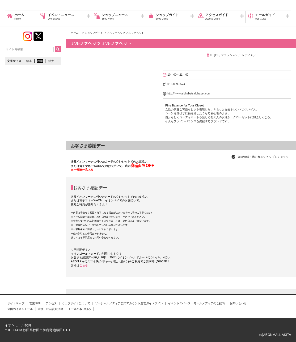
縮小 (29, 61)
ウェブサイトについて (76, 303)
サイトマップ (15, 303)
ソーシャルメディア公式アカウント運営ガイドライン (129, 303)
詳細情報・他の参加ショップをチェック (263, 157)
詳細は (75, 265)
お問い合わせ (238, 303)
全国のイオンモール (20, 309)
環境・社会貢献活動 (50, 309)
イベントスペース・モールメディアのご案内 (196, 303)
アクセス (51, 303)
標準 (40, 61)
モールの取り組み (79, 309)
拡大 (51, 61)
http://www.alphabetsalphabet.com (189, 93)
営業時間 (35, 303)
